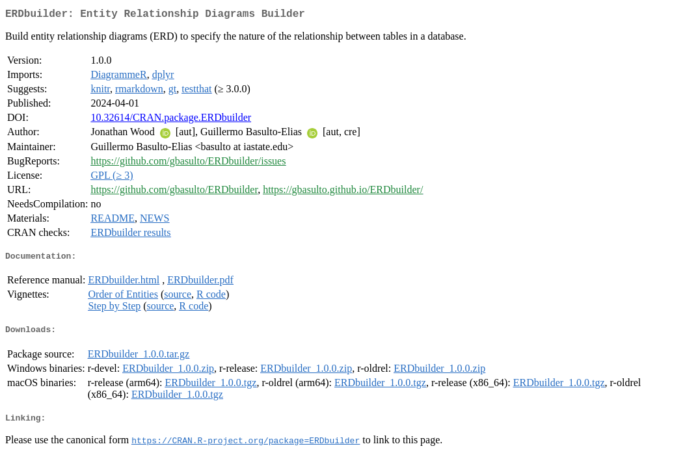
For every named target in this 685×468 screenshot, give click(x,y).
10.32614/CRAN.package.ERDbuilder (170, 119)
